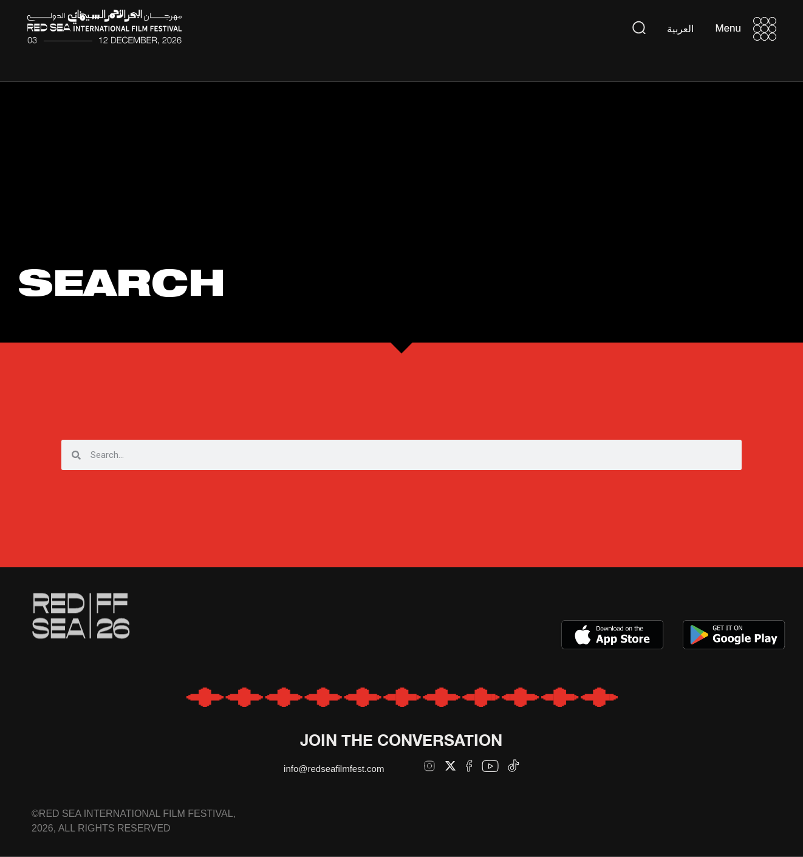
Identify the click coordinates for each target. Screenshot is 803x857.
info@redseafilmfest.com (334, 768)
